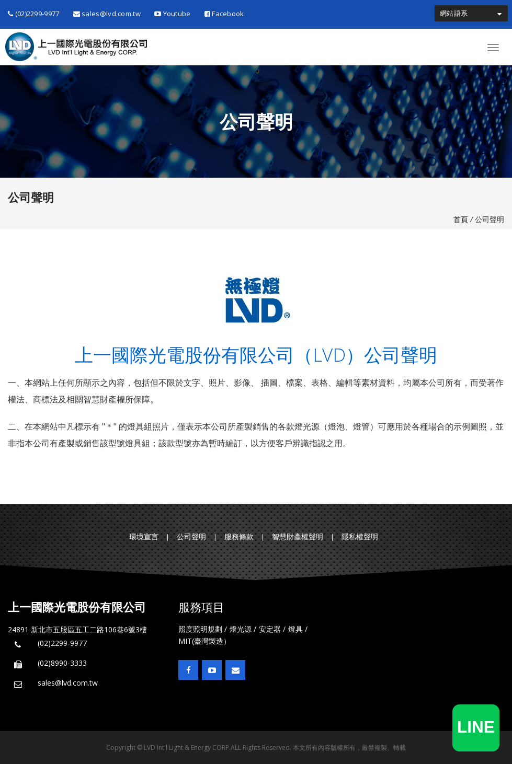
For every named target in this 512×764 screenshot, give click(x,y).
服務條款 (239, 536)
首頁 (460, 219)
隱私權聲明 (360, 536)
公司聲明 (191, 536)
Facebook (224, 13)
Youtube (172, 13)
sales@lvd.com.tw (107, 13)
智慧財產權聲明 (297, 536)
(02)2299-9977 (34, 13)
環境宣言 (143, 536)
